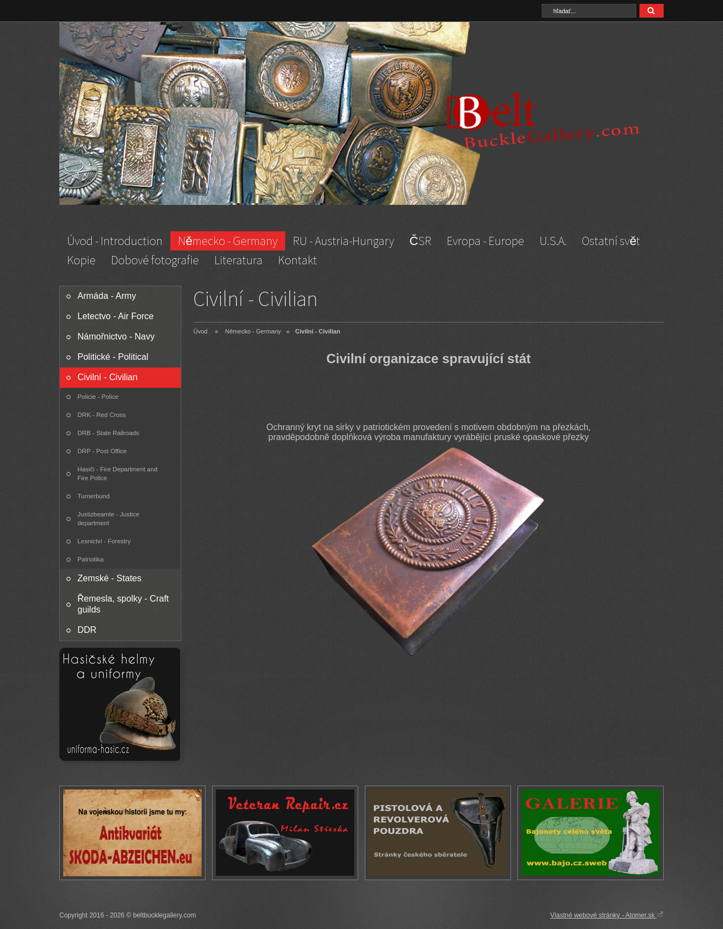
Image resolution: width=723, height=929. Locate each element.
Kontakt (297, 260)
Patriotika (90, 559)
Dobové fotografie (155, 260)
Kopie (81, 260)
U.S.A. (553, 240)
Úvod (200, 331)
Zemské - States (109, 578)
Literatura (238, 260)
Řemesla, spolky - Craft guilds (123, 604)
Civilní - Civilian (107, 377)
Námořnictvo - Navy (115, 336)
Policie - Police (98, 396)
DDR (87, 630)
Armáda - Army (106, 296)
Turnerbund (93, 496)
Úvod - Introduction (115, 240)
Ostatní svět (611, 240)
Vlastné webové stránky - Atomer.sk (607, 914)
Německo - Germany (227, 240)
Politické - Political (112, 356)
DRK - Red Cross (101, 414)
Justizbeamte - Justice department (108, 518)
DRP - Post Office (101, 451)
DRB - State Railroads (108, 433)
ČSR (420, 240)
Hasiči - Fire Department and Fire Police (117, 473)
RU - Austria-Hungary (343, 240)
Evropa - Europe (485, 240)
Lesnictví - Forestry (104, 541)
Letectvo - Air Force (115, 316)
